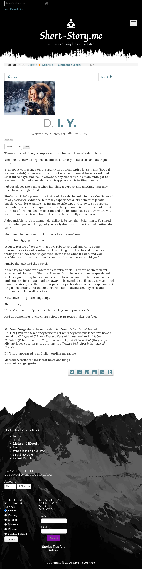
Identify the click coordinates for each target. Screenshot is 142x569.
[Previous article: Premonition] (12, 77)
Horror (12, 519)
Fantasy (12, 515)
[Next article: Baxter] (106, 77)
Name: (44, 516)
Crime (12, 510)
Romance (13, 529)
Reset (14, 9)
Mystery (13, 524)
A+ (21, 9)
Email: (44, 527)
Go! (47, 3)
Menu (133, 23)
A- (6, 9)
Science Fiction (17, 533)
